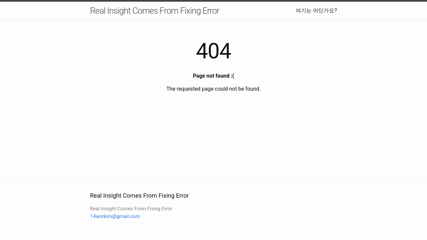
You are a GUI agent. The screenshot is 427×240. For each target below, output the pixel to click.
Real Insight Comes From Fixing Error (154, 11)
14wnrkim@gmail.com (115, 216)
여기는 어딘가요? (316, 10)
